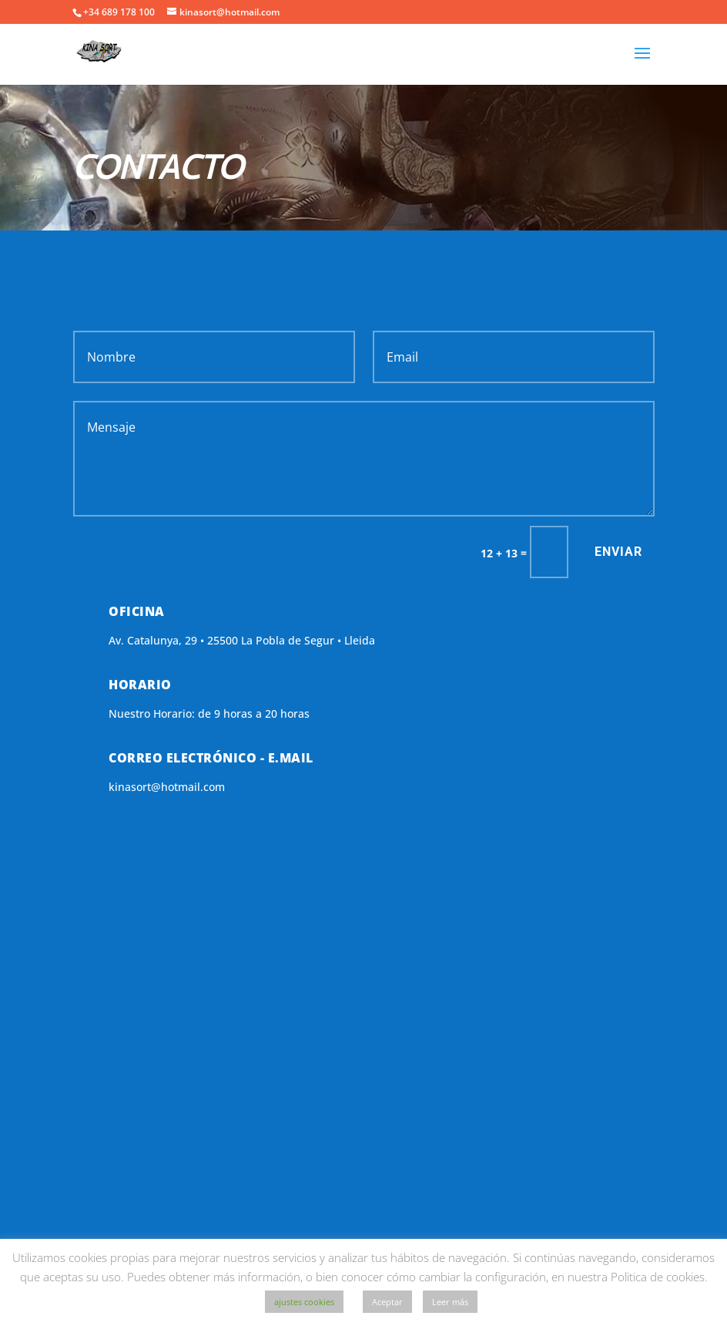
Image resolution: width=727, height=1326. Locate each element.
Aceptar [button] (387, 1301)
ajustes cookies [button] (304, 1301)
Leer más (450, 1301)
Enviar (618, 551)
